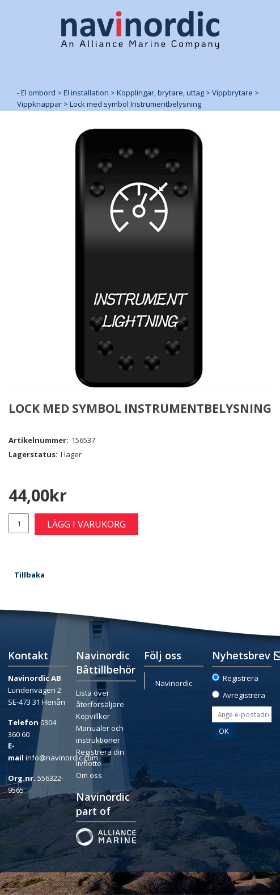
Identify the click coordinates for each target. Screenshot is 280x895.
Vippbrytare (232, 92)
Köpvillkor (93, 716)
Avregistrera (244, 695)
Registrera (240, 678)
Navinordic (173, 683)
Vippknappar (39, 104)
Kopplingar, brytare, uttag (160, 92)
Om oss (89, 775)
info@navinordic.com (62, 757)
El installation (86, 92)
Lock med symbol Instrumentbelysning (135, 104)
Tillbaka (29, 575)
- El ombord (36, 92)
